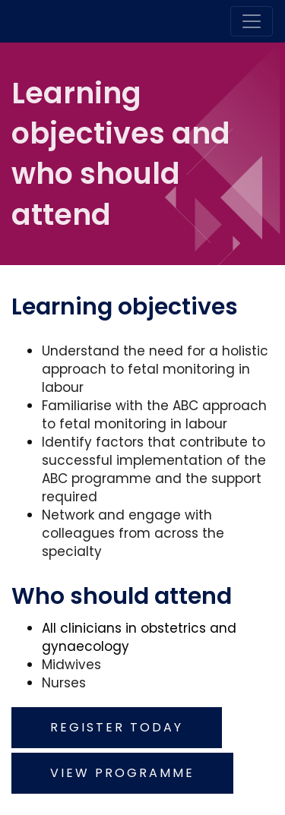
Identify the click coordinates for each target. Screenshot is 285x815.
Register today (116, 727)
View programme (122, 773)
